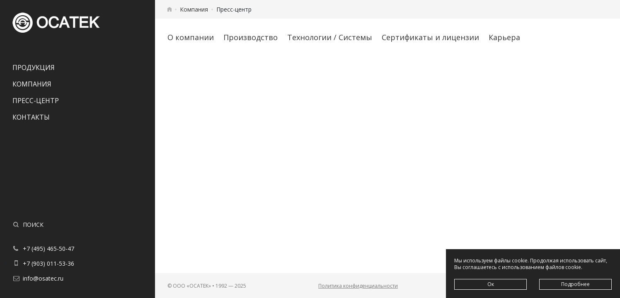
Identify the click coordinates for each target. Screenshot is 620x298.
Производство (250, 37)
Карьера (504, 37)
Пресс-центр (35, 100)
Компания (31, 84)
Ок (490, 284)
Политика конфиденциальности (358, 285)
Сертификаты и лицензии (430, 37)
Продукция (33, 67)
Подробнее (575, 284)
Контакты (31, 117)
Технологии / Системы (329, 37)
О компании (190, 37)
